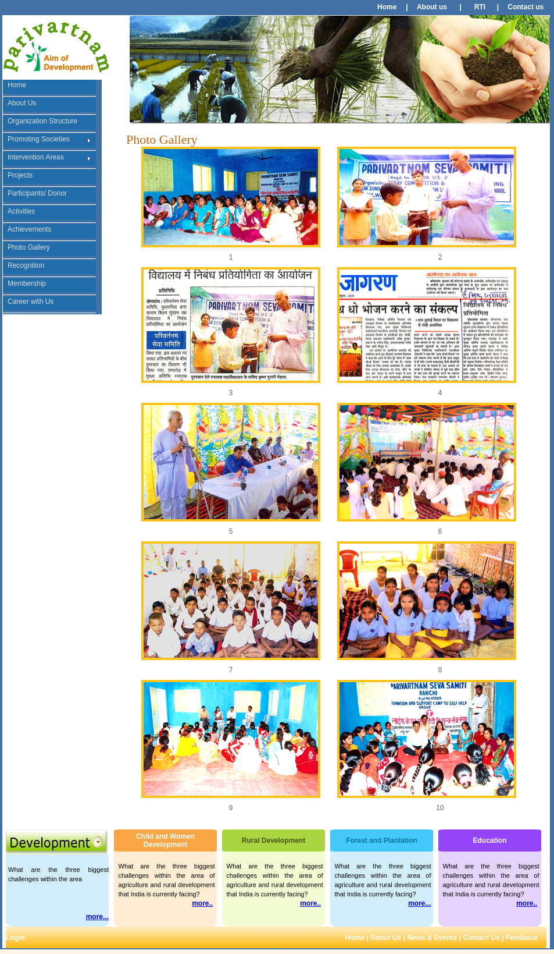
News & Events (432, 938)
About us (432, 7)
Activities (21, 211)
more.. (202, 903)
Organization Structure (42, 121)
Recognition (26, 265)
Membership (27, 283)
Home (386, 7)
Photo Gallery (29, 247)
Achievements (29, 229)
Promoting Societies (39, 139)
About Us (22, 103)
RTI (479, 7)
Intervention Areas (36, 157)
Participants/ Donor (37, 193)
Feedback (523, 938)
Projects (20, 175)
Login (15, 938)
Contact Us (480, 938)
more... (97, 917)
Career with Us (30, 301)
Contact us (525, 7)
